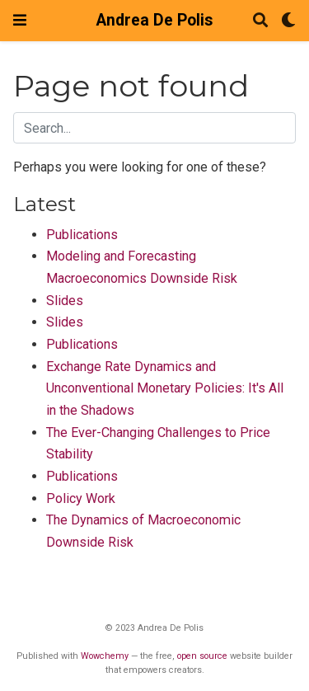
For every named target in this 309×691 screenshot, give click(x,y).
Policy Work (80, 498)
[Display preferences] (288, 21)
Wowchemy (105, 656)
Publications (82, 234)
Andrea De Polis (154, 20)
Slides (64, 300)
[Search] (260, 21)
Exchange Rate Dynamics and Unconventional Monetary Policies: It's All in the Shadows (164, 388)
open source (202, 656)
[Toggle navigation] (19, 20)
